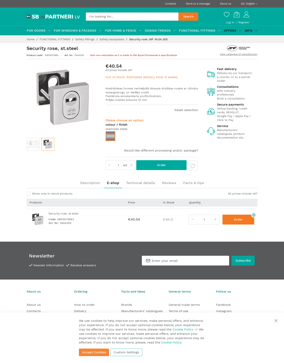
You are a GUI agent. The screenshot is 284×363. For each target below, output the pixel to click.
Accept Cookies (94, 352)
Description (90, 183)
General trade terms (184, 305)
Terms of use (178, 311)
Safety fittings (85, 39)
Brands (126, 305)
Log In (230, 22)
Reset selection (186, 110)
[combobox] (132, 16)
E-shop (113, 183)
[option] (110, 136)
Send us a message (198, 3)
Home (31, 39)
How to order (84, 305)
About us (225, 3)
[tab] (90, 183)
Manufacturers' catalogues (142, 311)
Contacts (170, 3)
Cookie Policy (183, 329)
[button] (33, 144)
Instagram (224, 311)
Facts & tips (193, 183)
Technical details (140, 183)
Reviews (169, 183)
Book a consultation (231, 98)
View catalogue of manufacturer (238, 54)
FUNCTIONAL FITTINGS (55, 39)
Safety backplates (112, 39)
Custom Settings (126, 352)
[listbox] (152, 137)
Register (243, 22)
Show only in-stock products (52, 193)
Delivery (80, 311)
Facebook (223, 305)
